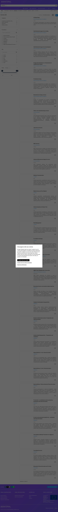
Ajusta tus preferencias (21, 264)
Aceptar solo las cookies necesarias (24, 262)
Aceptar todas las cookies (23, 260)
